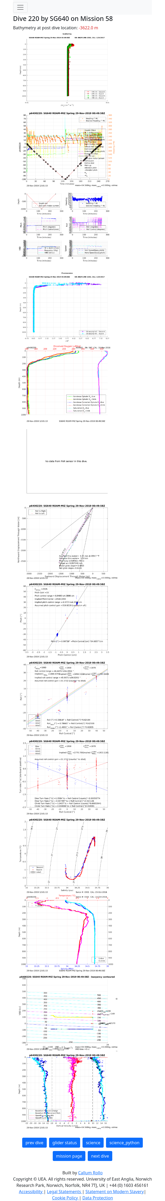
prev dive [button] (34, 1143)
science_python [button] (124, 1143)
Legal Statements (64, 1191)
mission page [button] (69, 1156)
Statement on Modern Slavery (114, 1191)
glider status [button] (64, 1143)
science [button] (93, 1143)
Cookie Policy (65, 1198)
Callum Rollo (90, 1173)
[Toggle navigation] (20, 7)
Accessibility (31, 1191)
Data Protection (97, 1198)
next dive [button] (100, 1156)
